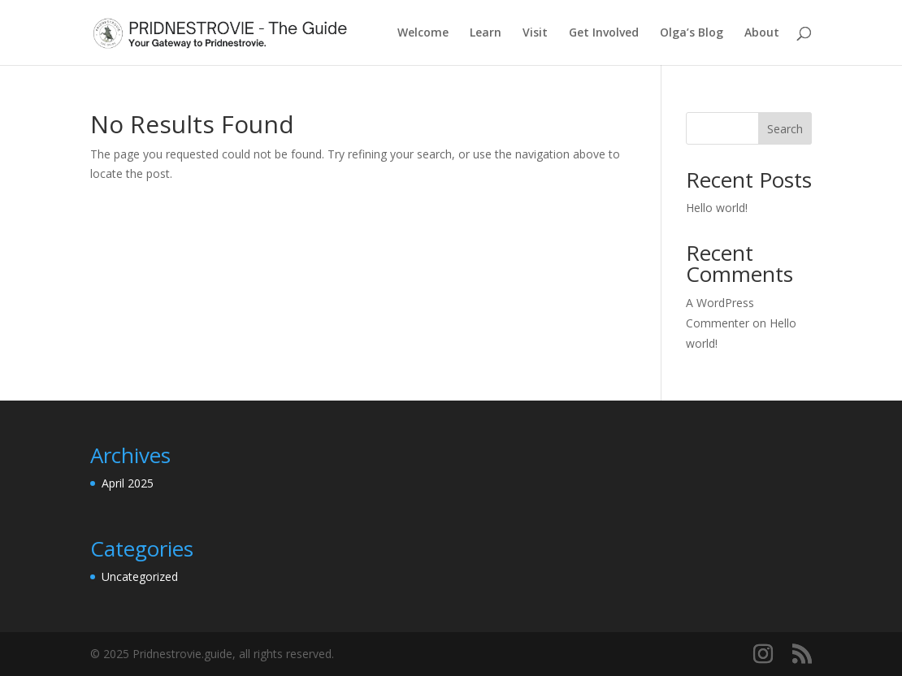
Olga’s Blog (691, 33)
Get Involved (604, 33)
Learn (485, 33)
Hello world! (717, 207)
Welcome (423, 33)
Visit (535, 33)
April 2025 (128, 483)
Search (785, 128)
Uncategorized (140, 576)
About (761, 33)
